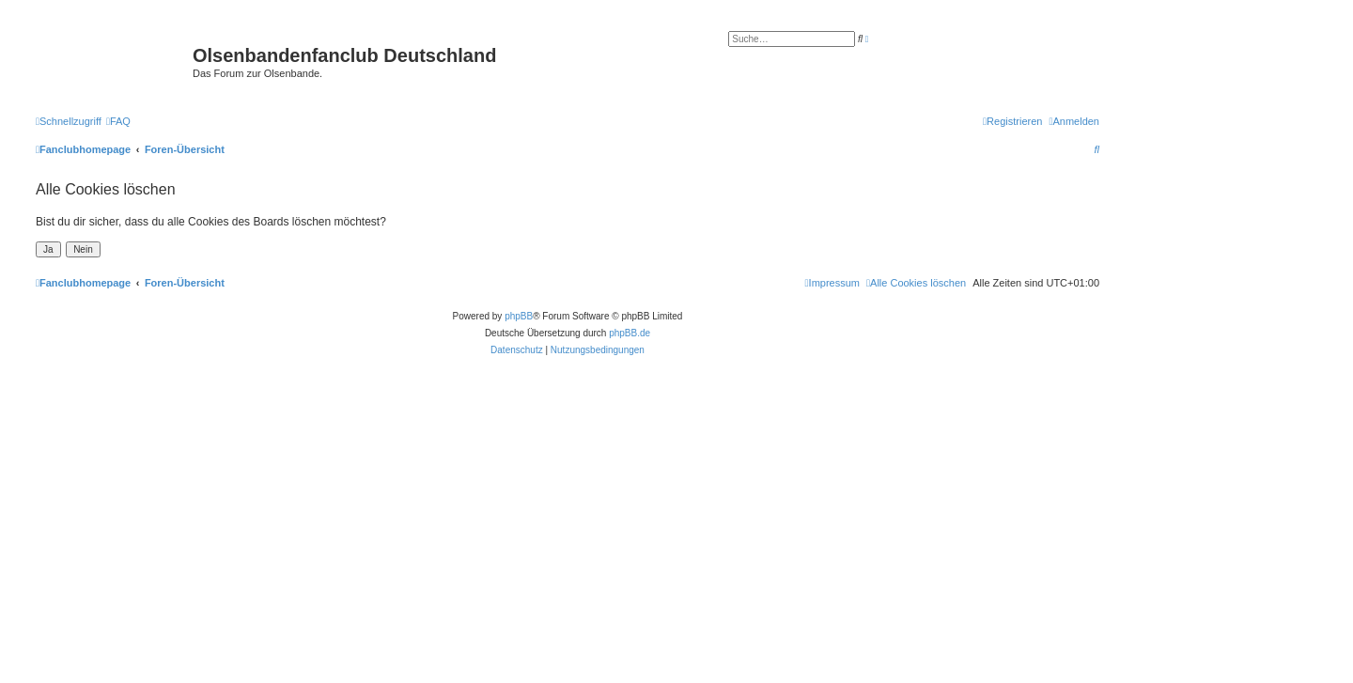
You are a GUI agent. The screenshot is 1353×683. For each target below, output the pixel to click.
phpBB (519, 316)
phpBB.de (629, 333)
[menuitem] (118, 121)
